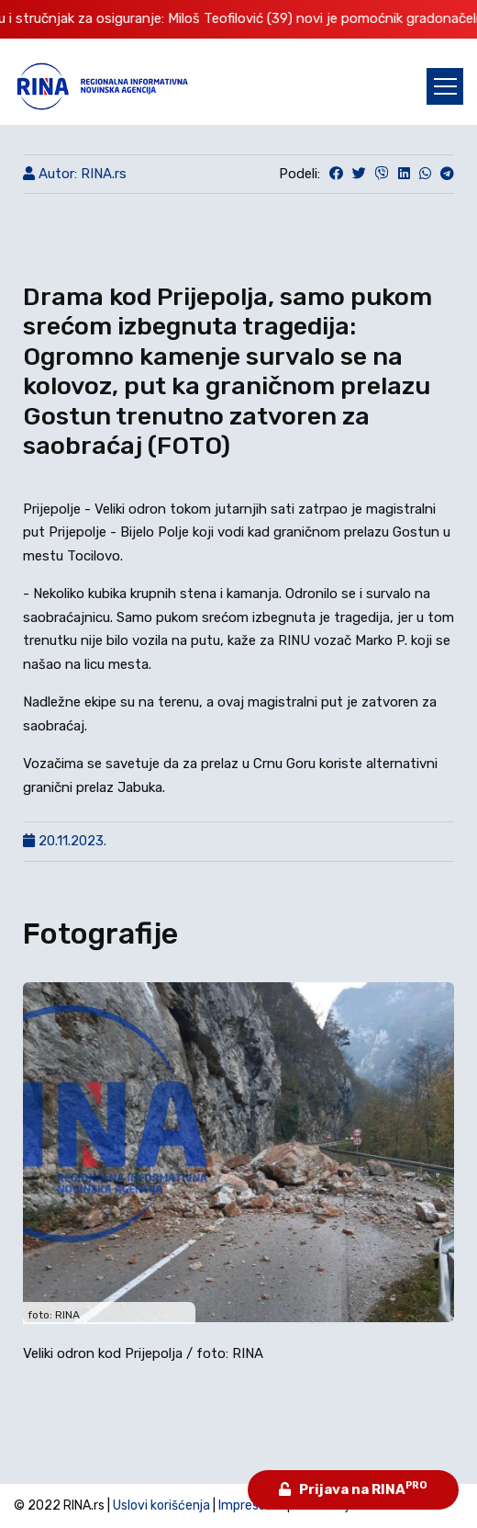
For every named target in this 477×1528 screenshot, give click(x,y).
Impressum (251, 1505)
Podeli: (299, 173)
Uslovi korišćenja (161, 1505)
